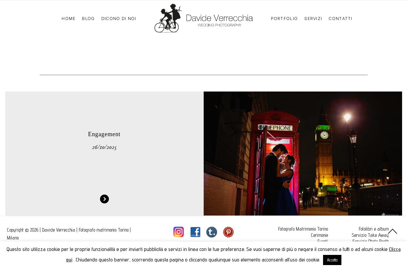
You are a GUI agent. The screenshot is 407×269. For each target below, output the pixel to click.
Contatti (340, 18)
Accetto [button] (332, 259)
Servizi (313, 18)
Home (68, 18)
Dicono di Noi (118, 18)
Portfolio (284, 18)
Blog (88, 18)
